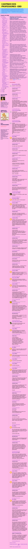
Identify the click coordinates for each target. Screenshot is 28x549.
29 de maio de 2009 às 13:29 (16, 302)
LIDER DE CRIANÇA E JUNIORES (5, 51)
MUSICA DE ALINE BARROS (4, 69)
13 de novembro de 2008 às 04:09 (16, 175)
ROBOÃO (3, 47)
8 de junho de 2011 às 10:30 (16, 506)
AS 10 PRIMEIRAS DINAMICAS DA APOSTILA (4, 36)
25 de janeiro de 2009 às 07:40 (16, 201)
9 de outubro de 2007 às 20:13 (16, 87)
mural (3, 48)
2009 (2, 90)
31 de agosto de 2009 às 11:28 (16, 362)
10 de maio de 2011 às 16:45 (16, 469)
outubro (3, 17)
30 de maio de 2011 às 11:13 (16, 479)
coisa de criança (15, 192)
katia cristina (14, 277)
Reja (13, 347)
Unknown (14, 202)
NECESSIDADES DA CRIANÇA (4, 23)
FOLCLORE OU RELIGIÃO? (4, 77)
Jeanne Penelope (15, 110)
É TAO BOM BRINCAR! (5, 86)
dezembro (3, 88)
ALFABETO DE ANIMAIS (5, 45)
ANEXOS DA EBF (4, 29)
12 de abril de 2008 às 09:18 (16, 120)
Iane (13, 300)
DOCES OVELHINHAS (5, 52)
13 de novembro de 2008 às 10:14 (16, 184)
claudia (13, 353)
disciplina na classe (4, 21)
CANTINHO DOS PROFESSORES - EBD (11, 5)
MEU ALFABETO (4, 78)
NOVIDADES (3, 53)
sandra (13, 328)
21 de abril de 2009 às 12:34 (16, 227)
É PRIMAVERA (4, 61)
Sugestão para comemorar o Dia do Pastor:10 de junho (5, 34)
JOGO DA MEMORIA (4, 65)
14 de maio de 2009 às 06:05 (16, 257)
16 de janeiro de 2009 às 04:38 (16, 191)
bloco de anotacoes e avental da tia (4, 50)
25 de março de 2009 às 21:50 (16, 210)
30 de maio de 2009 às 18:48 (16, 312)
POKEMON (3, 81)
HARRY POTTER (4, 80)
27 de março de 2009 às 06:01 (16, 216)
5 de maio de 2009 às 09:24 (16, 250)
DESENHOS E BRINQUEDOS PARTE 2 (5, 58)
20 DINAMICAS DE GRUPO (4, 37)
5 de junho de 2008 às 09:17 (16, 147)
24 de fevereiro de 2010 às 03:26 (16, 391)
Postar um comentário (13, 542)
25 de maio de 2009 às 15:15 (16, 282)
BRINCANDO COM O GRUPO (5, 38)
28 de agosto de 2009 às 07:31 (16, 352)
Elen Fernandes (15, 84)
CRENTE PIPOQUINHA (5, 60)
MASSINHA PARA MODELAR (4, 66)
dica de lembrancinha (4, 63)
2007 (2, 16)
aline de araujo (14, 452)
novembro (3, 87)
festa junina (3, 72)
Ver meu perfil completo (4, 107)
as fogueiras (3, 74)
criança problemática (4, 20)
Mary (13, 499)
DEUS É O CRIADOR (5, 26)
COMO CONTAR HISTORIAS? (4, 83)
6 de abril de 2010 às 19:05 (15, 407)
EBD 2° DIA (3, 27)
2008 (2, 89)
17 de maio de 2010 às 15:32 (16, 441)
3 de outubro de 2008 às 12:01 (16, 152)
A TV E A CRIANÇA (4, 55)
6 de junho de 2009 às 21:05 (16, 320)
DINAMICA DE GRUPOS (5, 40)
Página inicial (19, 544)
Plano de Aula (4, 41)
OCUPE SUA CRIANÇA (5, 54)
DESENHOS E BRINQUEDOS (4, 56)
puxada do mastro (4, 73)
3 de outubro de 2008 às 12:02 (16, 157)
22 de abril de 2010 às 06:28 (16, 424)
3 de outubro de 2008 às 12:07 (16, 167)
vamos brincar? (4, 85)
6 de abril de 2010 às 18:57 (15, 400)
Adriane (13, 480)
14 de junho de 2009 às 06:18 (16, 327)
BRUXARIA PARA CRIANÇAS (4, 59)
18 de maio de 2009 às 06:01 (16, 269)
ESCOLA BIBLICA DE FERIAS (5, 25)
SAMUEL (3, 46)
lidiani (13, 136)
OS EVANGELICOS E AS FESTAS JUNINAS (5, 76)
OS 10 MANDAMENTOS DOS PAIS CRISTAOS (5, 62)
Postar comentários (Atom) (16, 546)
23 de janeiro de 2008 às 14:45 (16, 97)
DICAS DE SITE (4, 24)
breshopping (14, 198)
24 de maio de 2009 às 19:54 (16, 276)
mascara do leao (4, 18)
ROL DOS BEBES (4, 32)
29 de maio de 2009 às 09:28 (16, 299)
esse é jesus (3, 70)
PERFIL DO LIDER (4, 22)
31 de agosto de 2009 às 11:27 (16, 357)
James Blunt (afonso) (16, 321)
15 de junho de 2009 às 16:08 (16, 334)
